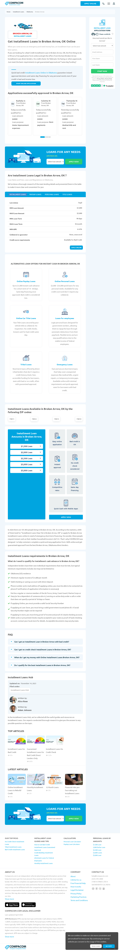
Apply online (76, 247)
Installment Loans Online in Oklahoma (41, 72)
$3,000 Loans (97, 853)
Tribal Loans (26, 364)
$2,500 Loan (26, 458)
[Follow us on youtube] (103, 888)
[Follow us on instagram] (93, 888)
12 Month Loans (52, 787)
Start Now (102, 71)
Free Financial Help (78, 883)
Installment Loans (18, 12)
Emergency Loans (65, 364)
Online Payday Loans (26, 281)
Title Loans (67, 194)
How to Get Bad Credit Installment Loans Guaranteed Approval (44, 847)
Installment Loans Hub (20, 690)
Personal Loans (52, 194)
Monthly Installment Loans (43, 863)
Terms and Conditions (79, 900)
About (73, 876)
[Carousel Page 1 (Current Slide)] (42, 137)
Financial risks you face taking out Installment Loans (72, 790)
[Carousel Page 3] (48, 137)
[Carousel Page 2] (46, 137)
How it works (76, 886)
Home (8, 12)
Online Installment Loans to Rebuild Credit (15, 790)
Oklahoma (29, 12)
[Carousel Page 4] (50, 137)
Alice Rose (23, 701)
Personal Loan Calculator (72, 842)
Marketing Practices (78, 897)
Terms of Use (108, 79)
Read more (96, 946)
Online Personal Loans (65, 281)
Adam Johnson (25, 710)
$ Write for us (76, 880)
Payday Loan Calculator (72, 844)
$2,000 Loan (26, 452)
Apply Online (90, 3)
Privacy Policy (101, 79)
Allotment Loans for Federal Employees (44, 859)
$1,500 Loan (26, 446)
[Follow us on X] (100, 888)
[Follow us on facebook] (96, 888)
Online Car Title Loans (26, 318)
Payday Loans (35, 194)
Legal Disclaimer (77, 890)
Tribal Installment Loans (13, 847)
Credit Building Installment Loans (43, 854)
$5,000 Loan (26, 470)
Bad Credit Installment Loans (15, 849)
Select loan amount (55, 161)
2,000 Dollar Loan (99, 847)
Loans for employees (64, 318)
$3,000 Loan (26, 464)
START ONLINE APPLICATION (26, 83)
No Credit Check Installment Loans (14, 843)
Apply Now (66, 517)
